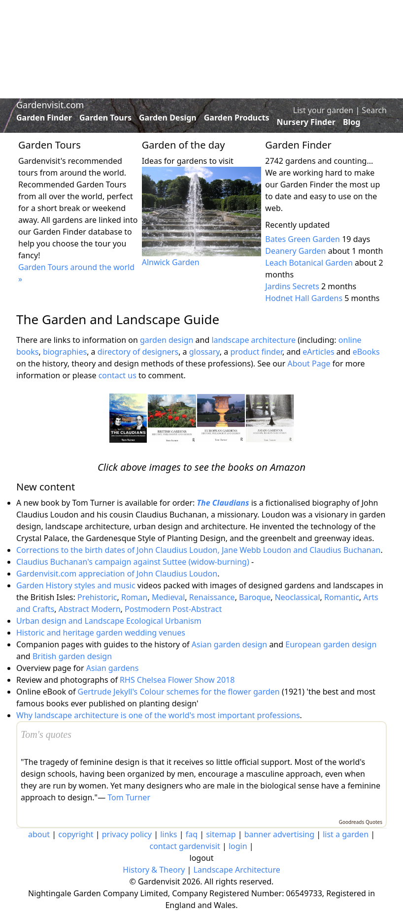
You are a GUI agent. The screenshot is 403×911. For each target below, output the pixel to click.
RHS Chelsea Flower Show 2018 (177, 679)
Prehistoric (97, 597)
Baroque (254, 597)
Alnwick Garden (171, 262)
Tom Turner (128, 797)
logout (202, 857)
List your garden (323, 110)
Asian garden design (229, 644)
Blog (352, 122)
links (168, 834)
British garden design (72, 656)
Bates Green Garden (302, 239)
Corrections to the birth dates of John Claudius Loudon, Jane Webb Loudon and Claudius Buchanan (198, 550)
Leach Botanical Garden (309, 262)
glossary (204, 351)
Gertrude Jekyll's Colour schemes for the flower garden (179, 691)
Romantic (341, 597)
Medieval (168, 597)
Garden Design (168, 117)
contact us (117, 375)
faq (192, 834)
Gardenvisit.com (50, 105)
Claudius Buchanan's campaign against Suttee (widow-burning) (132, 561)
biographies (65, 351)
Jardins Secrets (292, 286)
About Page (308, 363)
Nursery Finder (306, 122)
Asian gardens (112, 668)
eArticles (318, 351)
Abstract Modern (90, 609)
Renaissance (212, 597)
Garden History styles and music (75, 585)
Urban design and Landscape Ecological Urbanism (109, 620)
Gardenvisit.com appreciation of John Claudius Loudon (116, 573)
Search (374, 110)
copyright (75, 834)
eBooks (366, 351)
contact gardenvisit (184, 846)
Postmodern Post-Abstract (173, 609)
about (39, 834)
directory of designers (138, 351)
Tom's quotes (46, 734)
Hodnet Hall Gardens (303, 298)
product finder (256, 351)
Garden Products (236, 117)
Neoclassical (297, 597)
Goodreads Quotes (360, 822)
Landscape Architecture (237, 869)
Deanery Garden (295, 250)
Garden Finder (44, 117)
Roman (134, 597)
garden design (168, 339)
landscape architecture (253, 339)
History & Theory (154, 869)
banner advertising (279, 834)
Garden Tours (105, 117)
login (238, 846)
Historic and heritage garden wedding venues (100, 632)
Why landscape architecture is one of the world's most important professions (158, 715)
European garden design (330, 644)
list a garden (346, 834)
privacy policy (127, 834)
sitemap (220, 834)
